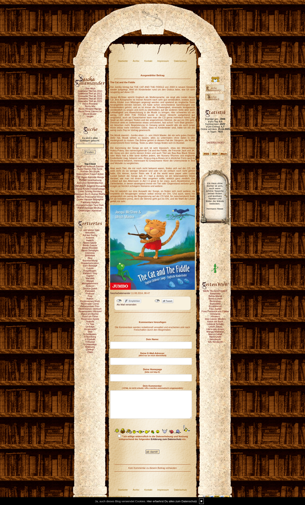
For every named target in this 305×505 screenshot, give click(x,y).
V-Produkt (90, 339)
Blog (90, 258)
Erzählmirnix (215, 306)
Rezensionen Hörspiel (90, 311)
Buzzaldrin (215, 303)
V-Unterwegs (90, 344)
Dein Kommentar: (152, 387)
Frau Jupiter (215, 309)
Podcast (90, 293)
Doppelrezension (90, 263)
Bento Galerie (90, 245)
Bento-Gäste (90, 242)
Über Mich (90, 88)
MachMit (90, 278)
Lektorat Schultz (215, 324)
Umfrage (90, 326)
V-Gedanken (89, 334)
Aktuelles (90, 232)
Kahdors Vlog (90, 273)
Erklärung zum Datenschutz (166, 439)
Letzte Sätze (215, 326)
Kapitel (90, 276)
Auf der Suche (90, 235)
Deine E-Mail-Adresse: (152, 354)
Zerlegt (90, 349)
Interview (90, 253)
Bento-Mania (215, 296)
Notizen (90, 286)
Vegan (90, 116)
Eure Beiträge (90, 265)
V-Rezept (90, 342)
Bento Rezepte (90, 248)
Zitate (90, 352)
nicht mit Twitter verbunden (157, 301)
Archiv (136, 61)
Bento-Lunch (215, 298)
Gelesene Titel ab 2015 (90, 96)
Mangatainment (90, 283)
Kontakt (148, 61)
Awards (90, 240)
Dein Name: (152, 339)
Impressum (163, 61)
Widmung (90, 347)
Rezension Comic (90, 303)
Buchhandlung (90, 260)
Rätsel (90, 298)
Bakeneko (215, 293)
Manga (90, 281)
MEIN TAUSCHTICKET (215, 291)
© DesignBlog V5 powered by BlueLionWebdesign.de (102, 496)
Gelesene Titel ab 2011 (90, 93)
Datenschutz (180, 61)
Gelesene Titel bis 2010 (90, 91)
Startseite (123, 61)
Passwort (90, 291)
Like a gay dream (215, 329)
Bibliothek (90, 255)
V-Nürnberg (90, 336)
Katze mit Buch (215, 321)
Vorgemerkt (90, 329)
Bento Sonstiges (90, 250)
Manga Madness (215, 331)
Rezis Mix (90, 106)
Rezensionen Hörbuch (90, 309)
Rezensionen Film (90, 306)
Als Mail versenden (126, 304)
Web (90, 331)
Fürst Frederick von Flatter (215, 311)
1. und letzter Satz (90, 230)
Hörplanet (215, 314)
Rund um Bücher (90, 314)
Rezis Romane (90, 103)
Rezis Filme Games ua (90, 111)
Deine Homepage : (152, 370)
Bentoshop (215, 301)
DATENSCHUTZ (215, 142)
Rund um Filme (90, 316)
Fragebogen (90, 270)
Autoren (90, 237)
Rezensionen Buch (90, 301)
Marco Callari (215, 334)
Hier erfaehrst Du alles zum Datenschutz (172, 501)
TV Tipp (90, 324)
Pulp (90, 296)
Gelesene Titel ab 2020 (90, 98)
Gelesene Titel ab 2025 (90, 101)
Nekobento (215, 339)
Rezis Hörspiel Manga (90, 109)
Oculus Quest (90, 288)
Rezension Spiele (90, 319)
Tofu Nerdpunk (215, 342)
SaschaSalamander (120, 293)
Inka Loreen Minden (215, 319)
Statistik (90, 321)
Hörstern (215, 316)
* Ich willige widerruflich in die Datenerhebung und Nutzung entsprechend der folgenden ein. (153, 437)
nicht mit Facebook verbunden (119, 301)
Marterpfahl (215, 336)
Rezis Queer (89, 114)
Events (90, 268)
